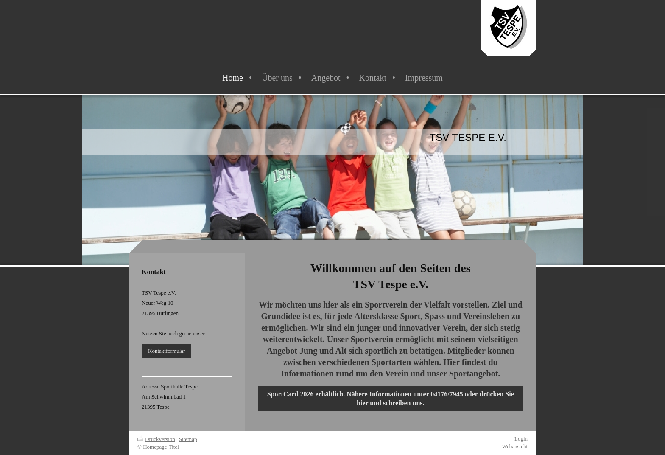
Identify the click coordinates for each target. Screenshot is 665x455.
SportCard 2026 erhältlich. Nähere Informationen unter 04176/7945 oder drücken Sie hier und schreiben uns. (390, 398)
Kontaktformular (166, 351)
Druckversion (156, 439)
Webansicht (515, 446)
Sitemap (188, 439)
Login (521, 438)
